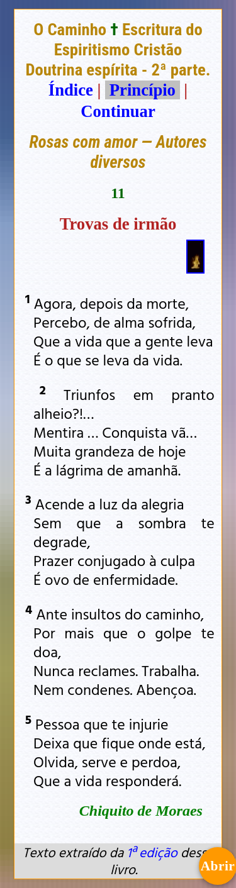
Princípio (142, 89)
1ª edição (151, 852)
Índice (70, 89)
